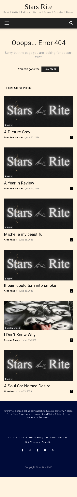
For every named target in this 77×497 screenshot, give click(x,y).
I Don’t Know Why (20, 334)
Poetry (8, 125)
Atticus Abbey (12, 339)
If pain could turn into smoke (30, 285)
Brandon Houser (13, 137)
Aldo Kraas (10, 239)
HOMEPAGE (50, 69)
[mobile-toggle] (6, 23)
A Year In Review (19, 183)
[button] (71, 23)
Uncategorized (12, 328)
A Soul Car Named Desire (27, 386)
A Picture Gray (17, 132)
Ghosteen (9, 391)
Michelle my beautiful (24, 234)
